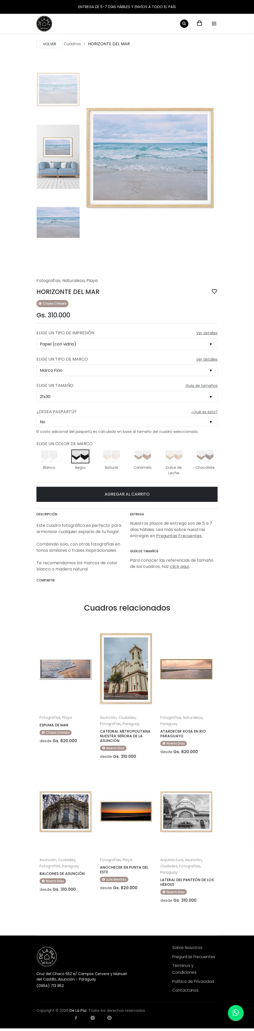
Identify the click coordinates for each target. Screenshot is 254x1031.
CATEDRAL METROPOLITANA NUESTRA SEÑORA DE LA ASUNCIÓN (125, 736)
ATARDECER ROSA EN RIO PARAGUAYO (183, 733)
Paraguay (131, 723)
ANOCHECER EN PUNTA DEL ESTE (124, 871)
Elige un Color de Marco (64, 444)
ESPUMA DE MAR (54, 725)
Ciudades (127, 717)
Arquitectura (171, 861)
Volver (49, 44)
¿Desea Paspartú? (56, 412)
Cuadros (72, 44)
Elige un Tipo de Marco (62, 359)
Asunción (108, 717)
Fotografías (48, 281)
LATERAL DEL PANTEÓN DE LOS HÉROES (187, 883)
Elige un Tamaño (54, 385)
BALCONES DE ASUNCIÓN (62, 875)
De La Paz (78, 1013)
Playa (92, 281)
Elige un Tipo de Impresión (65, 333)
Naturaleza (73, 281)
